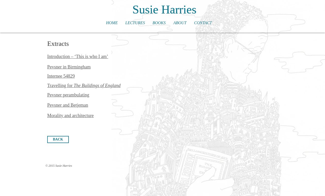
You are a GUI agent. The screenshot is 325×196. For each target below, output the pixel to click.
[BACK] (58, 139)
